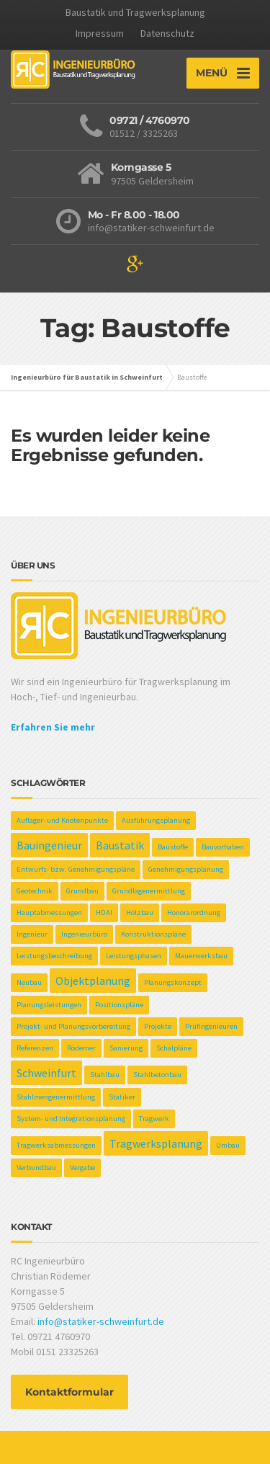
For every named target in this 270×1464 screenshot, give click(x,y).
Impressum (100, 33)
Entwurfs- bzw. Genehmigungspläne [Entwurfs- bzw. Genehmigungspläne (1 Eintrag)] (76, 869)
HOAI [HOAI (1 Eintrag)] (104, 912)
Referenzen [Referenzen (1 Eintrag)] (35, 1048)
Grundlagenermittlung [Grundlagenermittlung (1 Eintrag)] (148, 891)
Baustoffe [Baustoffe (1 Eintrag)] (173, 847)
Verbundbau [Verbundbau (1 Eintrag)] (36, 1167)
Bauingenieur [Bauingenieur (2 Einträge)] (49, 845)
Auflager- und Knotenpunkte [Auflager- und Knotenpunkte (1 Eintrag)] (62, 820)
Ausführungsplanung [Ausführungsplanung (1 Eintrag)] (156, 820)
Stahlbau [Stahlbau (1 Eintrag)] (105, 1074)
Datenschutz (167, 33)
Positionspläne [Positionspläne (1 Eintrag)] (119, 1004)
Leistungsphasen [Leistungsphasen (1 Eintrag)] (133, 955)
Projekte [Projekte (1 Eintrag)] (157, 1026)
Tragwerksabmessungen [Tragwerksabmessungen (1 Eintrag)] (56, 1145)
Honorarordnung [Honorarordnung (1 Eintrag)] (193, 912)
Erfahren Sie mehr (53, 726)
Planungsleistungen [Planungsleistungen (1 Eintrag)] (49, 1004)
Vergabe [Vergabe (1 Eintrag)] (82, 1167)
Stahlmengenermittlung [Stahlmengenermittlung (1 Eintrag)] (56, 1097)
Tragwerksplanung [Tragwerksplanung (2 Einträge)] (155, 1143)
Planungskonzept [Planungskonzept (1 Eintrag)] (173, 982)
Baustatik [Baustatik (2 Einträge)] (120, 845)
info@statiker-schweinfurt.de (100, 1321)
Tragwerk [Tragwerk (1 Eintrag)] (154, 1118)
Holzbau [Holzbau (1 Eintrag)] (139, 912)
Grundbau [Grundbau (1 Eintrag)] (82, 891)
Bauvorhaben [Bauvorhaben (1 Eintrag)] (223, 847)
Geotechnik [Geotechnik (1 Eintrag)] (35, 891)
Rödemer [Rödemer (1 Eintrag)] (81, 1048)
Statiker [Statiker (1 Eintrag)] (122, 1097)
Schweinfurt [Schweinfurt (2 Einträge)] (46, 1073)
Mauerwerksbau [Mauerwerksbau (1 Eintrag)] (201, 955)
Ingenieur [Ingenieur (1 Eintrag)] (32, 934)
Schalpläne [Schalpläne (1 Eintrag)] (174, 1048)
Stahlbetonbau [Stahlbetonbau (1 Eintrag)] (157, 1074)
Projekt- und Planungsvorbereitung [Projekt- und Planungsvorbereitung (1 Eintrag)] (73, 1026)
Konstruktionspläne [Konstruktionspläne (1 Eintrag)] (153, 934)
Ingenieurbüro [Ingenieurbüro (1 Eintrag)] (84, 934)
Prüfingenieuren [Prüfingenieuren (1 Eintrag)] (211, 1026)
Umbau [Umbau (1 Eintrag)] (228, 1145)
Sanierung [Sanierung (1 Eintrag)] (126, 1048)
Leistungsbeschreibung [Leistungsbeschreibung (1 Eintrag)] (54, 955)
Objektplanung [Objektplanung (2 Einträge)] (92, 980)
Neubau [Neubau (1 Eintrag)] (29, 982)
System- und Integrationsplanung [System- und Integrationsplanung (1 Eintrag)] (71, 1118)
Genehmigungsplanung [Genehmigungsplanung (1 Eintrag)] (185, 869)
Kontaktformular (69, 1391)
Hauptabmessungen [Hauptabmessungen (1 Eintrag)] (49, 912)
